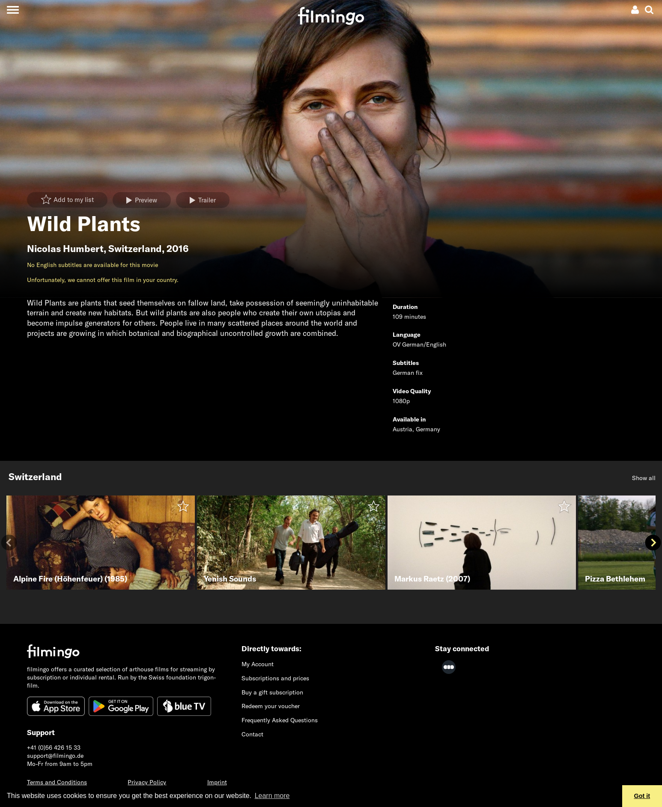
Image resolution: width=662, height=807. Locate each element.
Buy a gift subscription (272, 692)
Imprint (217, 782)
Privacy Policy (147, 782)
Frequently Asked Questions (280, 720)
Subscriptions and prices (275, 678)
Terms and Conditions (57, 782)
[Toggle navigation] (12, 9)
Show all (644, 478)
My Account (258, 664)
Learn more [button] (272, 795)
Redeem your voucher (271, 706)
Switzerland (135, 249)
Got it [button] (642, 795)
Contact (252, 734)
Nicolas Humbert (65, 249)
